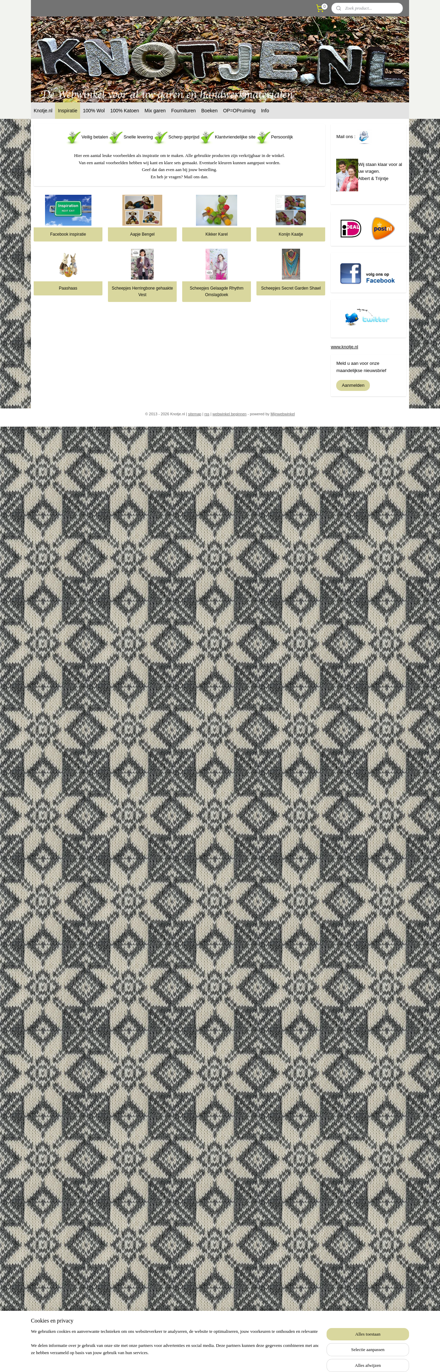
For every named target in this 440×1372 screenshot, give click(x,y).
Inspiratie (67, 110)
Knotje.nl (43, 110)
